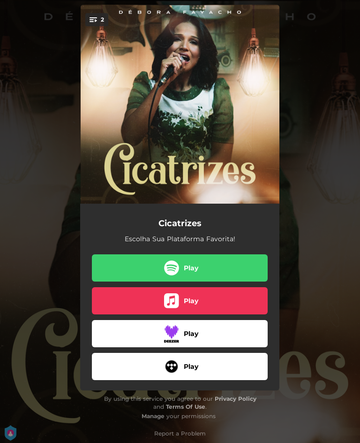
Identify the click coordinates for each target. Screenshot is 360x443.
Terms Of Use (185, 406)
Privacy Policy (235, 398)
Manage (153, 416)
